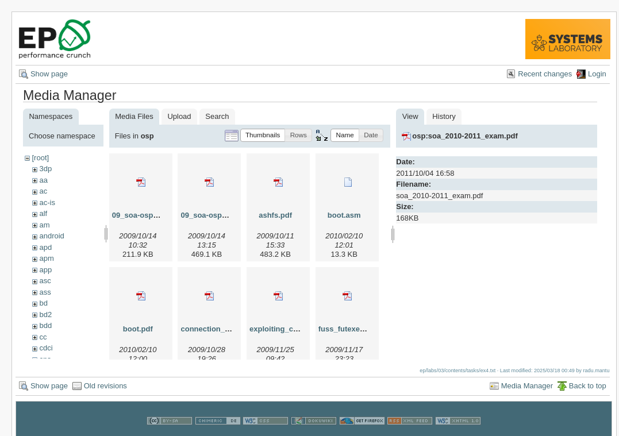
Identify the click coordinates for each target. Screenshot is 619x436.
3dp (45, 168)
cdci (45, 348)
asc (45, 280)
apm (46, 258)
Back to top (587, 384)
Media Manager (527, 384)
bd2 (45, 314)
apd (45, 247)
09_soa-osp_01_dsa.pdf (154, 215)
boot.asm (344, 215)
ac (43, 191)
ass (45, 292)
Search (217, 116)
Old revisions (105, 384)
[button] (263, 135)
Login (597, 74)
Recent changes (545, 74)
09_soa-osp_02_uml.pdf (222, 215)
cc (43, 337)
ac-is (47, 202)
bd (43, 303)
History (443, 116)
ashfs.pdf (275, 215)
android (51, 235)
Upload (179, 116)
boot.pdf (138, 329)
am (44, 225)
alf (43, 213)
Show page (49, 74)
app (45, 269)
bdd (45, 325)
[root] (40, 157)
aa (43, 180)
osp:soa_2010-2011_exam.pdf (465, 136)
